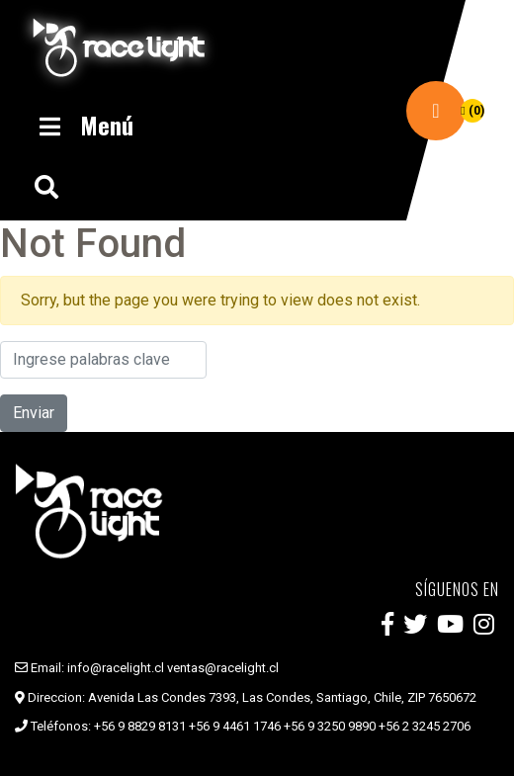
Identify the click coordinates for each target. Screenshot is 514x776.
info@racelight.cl (115, 667)
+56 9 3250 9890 (330, 726)
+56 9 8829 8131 (140, 726)
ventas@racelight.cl (223, 667)
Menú (84, 124)
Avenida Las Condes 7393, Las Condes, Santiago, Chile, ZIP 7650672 (282, 697)
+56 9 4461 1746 (235, 726)
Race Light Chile (118, 47)
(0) (472, 111)
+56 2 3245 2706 (425, 726)
